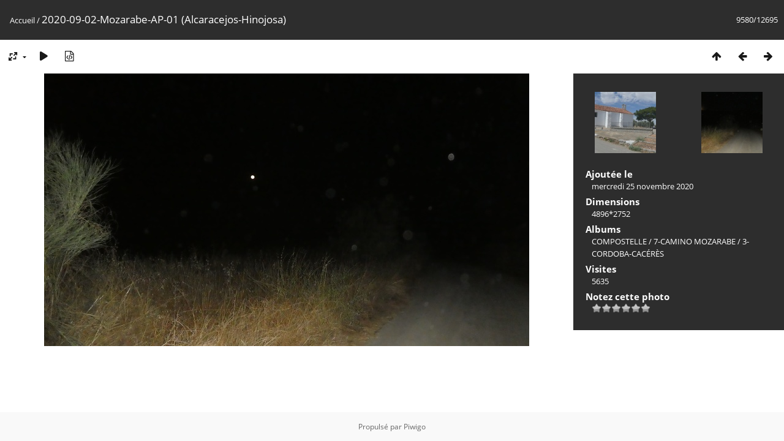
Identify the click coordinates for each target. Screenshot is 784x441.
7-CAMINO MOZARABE (695, 241)
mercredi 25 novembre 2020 (642, 186)
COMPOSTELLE (619, 241)
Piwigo (415, 426)
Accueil (22, 20)
